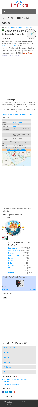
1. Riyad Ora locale (9, 348)
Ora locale (10, 27)
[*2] (7, 145)
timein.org (9, 402)
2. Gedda (6, 352)
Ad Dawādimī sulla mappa (16, 150)
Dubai (10, 263)
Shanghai (11, 268)
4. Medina (6, 362)
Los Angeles (12, 248)
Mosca (10, 260)
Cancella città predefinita (10, 385)
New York (11, 253)
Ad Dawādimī (27, 27)
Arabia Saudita (18, 27)
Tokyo (10, 270)
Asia (14, 126)
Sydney (11, 273)
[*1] (15, 46)
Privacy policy (13, 404)
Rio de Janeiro (13, 255)
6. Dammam (7, 372)
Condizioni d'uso (6, 404)
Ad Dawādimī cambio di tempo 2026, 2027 (18, 115)
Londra (10, 258)
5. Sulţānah (7, 367)
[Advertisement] (19, 79)
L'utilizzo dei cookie (22, 404)
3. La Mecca (7, 357)
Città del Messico (14, 250)
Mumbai (11, 265)
